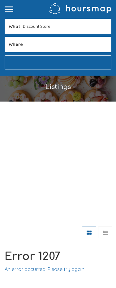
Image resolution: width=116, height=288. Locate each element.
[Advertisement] (58, 162)
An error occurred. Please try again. (45, 269)
